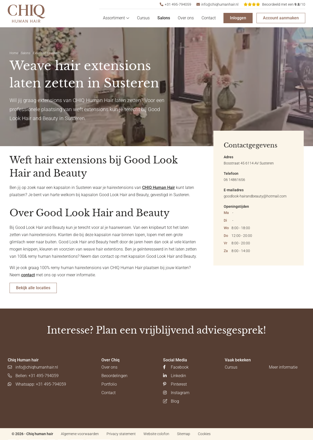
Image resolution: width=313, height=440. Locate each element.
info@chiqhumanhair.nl (217, 4)
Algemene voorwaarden (80, 434)
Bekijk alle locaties (33, 287)
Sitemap (183, 434)
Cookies (204, 434)
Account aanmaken (281, 17)
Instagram (176, 392)
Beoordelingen (114, 375)
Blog (171, 401)
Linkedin (174, 375)
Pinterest (175, 384)
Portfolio (109, 384)
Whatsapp (37, 384)
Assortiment (116, 17)
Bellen (33, 375)
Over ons (186, 17)
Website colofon (156, 434)
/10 (274, 4)
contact (28, 274)
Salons (163, 17)
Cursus (143, 17)
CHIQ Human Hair (158, 187)
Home (14, 53)
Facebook (176, 367)
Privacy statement (121, 434)
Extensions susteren (47, 53)
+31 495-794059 (175, 4)
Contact (209, 17)
